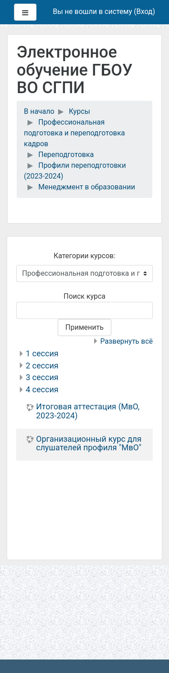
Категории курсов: (84, 255)
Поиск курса (84, 296)
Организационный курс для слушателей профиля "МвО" (89, 444)
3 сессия (42, 377)
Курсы (79, 111)
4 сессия (42, 389)
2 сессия (42, 365)
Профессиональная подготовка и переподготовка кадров (74, 133)
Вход (144, 11)
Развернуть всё (126, 341)
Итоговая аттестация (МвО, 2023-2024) (88, 411)
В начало (39, 111)
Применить (84, 327)
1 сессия (42, 353)
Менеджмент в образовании (86, 187)
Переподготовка (66, 154)
